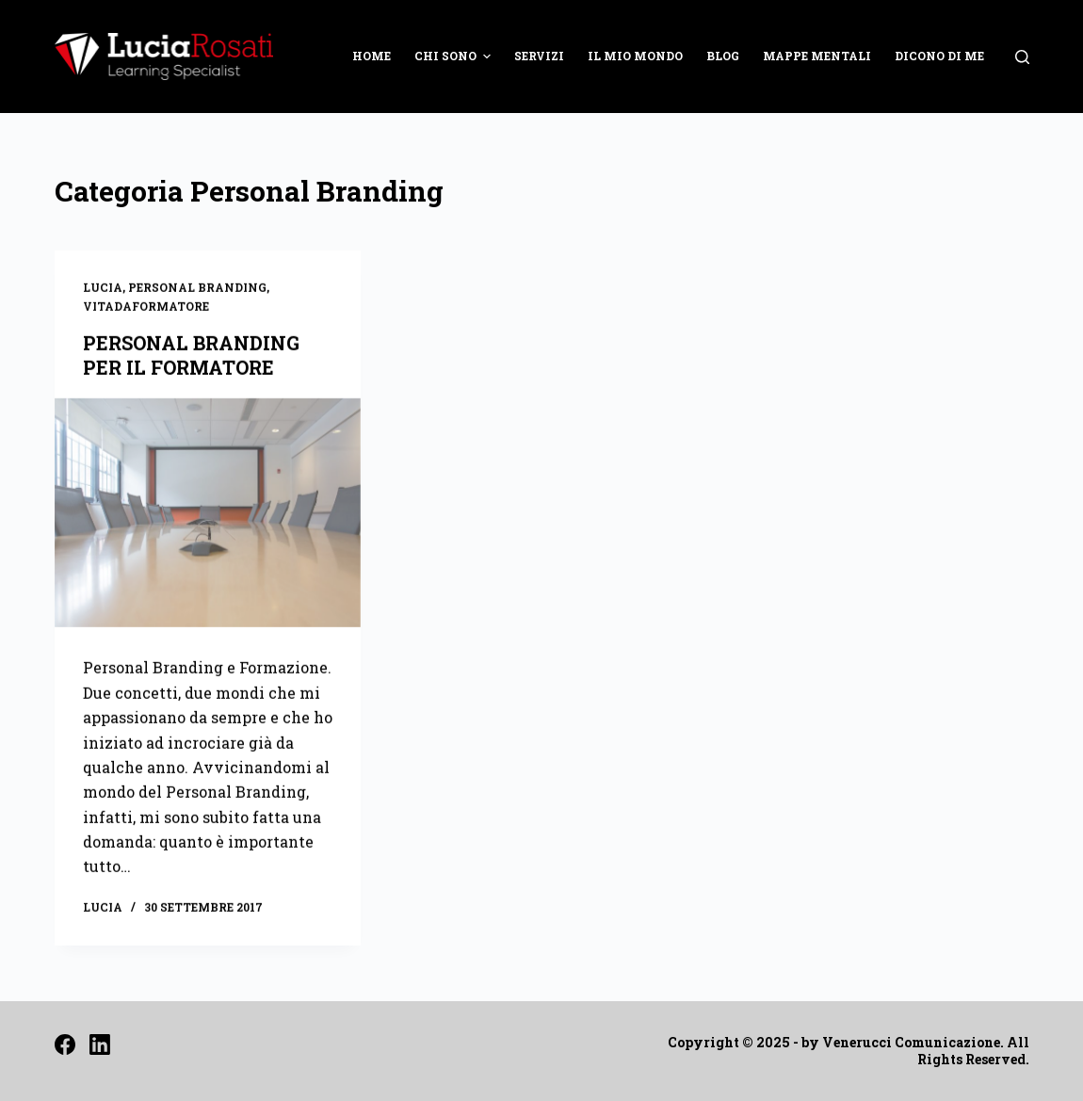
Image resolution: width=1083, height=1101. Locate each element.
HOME (371, 55)
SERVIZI (539, 55)
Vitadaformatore (146, 307)
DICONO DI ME (939, 55)
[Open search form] (1022, 57)
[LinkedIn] (99, 1044)
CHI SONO (454, 56)
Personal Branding (197, 288)
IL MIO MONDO (635, 55)
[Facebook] (65, 1044)
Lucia (102, 288)
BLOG (722, 55)
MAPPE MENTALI (817, 55)
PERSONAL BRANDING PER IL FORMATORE (191, 355)
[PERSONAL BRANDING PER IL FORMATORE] (208, 513)
